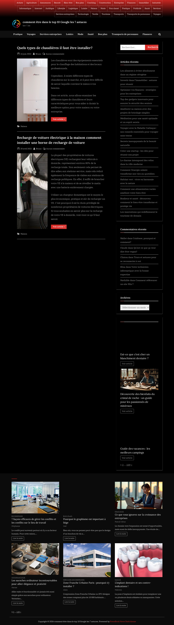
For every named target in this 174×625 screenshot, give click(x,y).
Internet (38, 8)
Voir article (127, 363)
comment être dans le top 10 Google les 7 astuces (55, 22)
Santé (147, 8)
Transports (119, 14)
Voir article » (60, 119)
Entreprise (119, 2)
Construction (105, 2)
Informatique (25, 8)
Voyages (157, 14)
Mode (103, 8)
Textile (95, 14)
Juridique (50, 8)
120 (18, 612)
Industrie (156, 2)
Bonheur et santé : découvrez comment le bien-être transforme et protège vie (138, 202)
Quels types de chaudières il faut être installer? (54, 48)
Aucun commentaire (55, 54)
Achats (20, 2)
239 (128, 464)
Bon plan (80, 2)
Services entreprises (65, 14)
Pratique (126, 8)
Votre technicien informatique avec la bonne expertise (134, 270)
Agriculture (31, 2)
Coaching (91, 2)
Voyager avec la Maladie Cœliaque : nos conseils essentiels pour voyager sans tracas (139, 131)
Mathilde (125, 280)
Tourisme (106, 14)
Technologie (83, 14)
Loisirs (84, 8)
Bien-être (68, 2)
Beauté (57, 2)
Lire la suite (18, 538)
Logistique (73, 8)
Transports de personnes (138, 14)
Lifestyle (61, 8)
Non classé (114, 8)
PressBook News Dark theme (123, 621)
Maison (94, 8)
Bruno (38, 53)
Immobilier (144, 2)
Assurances (45, 2)
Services (157, 8)
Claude (124, 247)
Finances (131, 2)
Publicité (137, 8)
